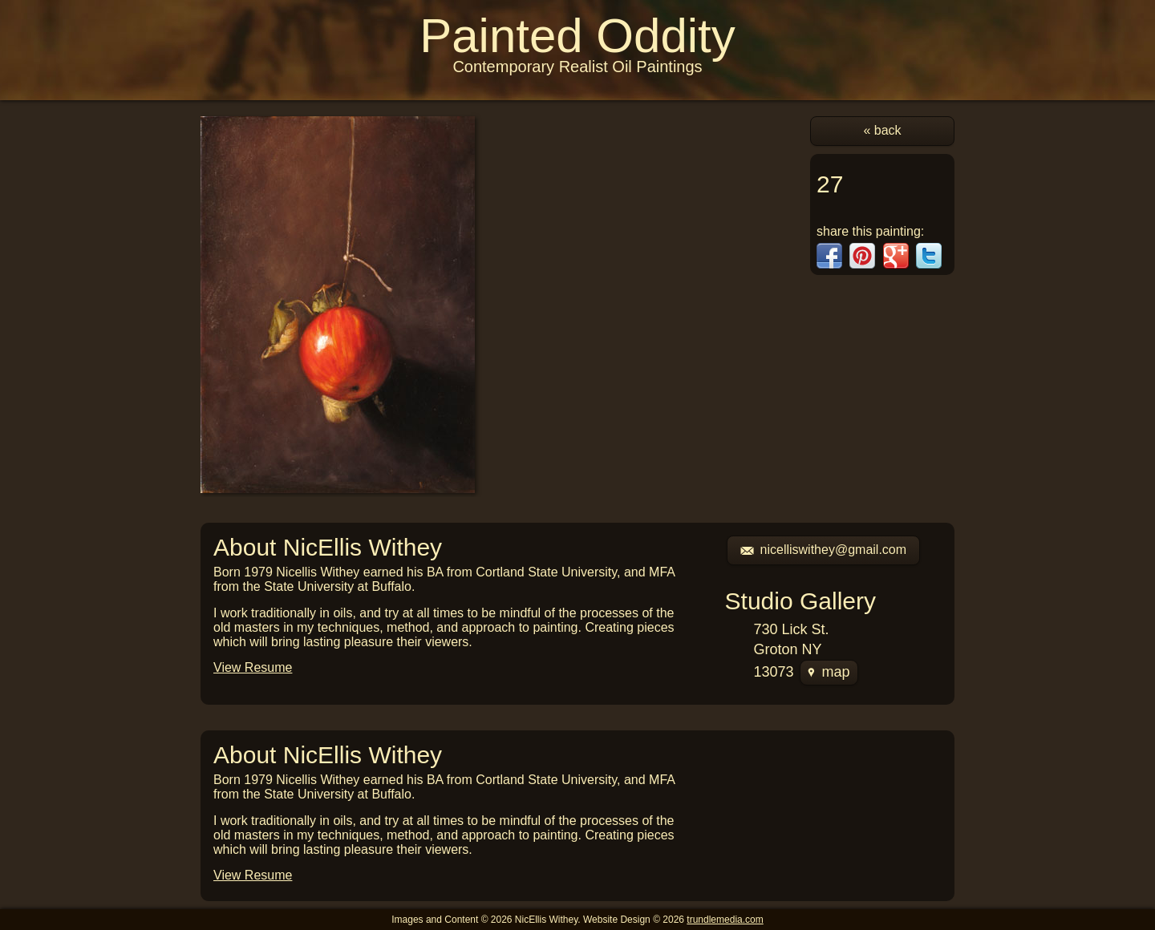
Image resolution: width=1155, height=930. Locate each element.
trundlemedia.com (725, 919)
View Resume (252, 667)
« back (882, 130)
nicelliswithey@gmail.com (823, 549)
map (829, 672)
